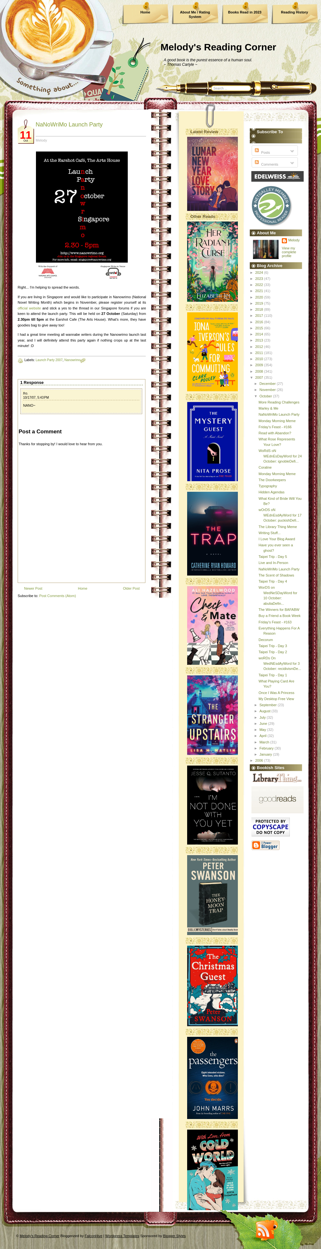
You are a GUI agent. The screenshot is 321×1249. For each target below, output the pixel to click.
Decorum (265, 640)
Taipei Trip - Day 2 (272, 652)
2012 (259, 347)
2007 (259, 377)
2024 (259, 272)
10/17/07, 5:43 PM (36, 397)
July (263, 717)
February (266, 748)
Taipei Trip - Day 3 (272, 646)
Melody (293, 240)
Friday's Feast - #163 (274, 622)
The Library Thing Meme (277, 527)
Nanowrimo (73, 360)
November (268, 390)
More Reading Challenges (278, 402)
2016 (259, 322)
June (263, 723)
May (263, 730)
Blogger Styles (174, 1236)
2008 (259, 371)
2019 (259, 303)
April (263, 736)
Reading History (294, 12)
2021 (259, 291)
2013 (259, 340)
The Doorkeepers (272, 480)
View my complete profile (289, 252)
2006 (259, 760)
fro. (25, 393)
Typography (267, 486)
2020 (259, 297)
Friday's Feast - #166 (274, 427)
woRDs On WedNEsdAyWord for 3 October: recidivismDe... (279, 663)
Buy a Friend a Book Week (279, 616)
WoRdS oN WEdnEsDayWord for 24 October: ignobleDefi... (280, 456)
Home (145, 12)
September (268, 705)
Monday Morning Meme (277, 421)
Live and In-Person (273, 563)
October (266, 396)
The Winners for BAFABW (278, 609)
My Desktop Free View (276, 699)
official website (29, 308)
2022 (259, 285)
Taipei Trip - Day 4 (272, 581)
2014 (259, 334)
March (264, 742)
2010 (259, 359)
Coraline (265, 467)
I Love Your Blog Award (276, 539)
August (265, 711)
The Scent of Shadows (276, 575)
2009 (259, 365)
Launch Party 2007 (49, 360)
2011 (259, 353)
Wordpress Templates (122, 1236)
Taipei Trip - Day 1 (272, 675)
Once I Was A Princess (276, 693)
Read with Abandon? (274, 433)
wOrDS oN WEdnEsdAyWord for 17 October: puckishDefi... (279, 515)
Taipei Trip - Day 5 (272, 557)
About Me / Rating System (195, 14)
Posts (261, 152)
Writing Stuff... (269, 533)
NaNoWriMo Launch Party (69, 124)
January (266, 754)
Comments (265, 164)
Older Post (131, 588)
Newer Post (33, 588)
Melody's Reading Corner (218, 47)
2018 (259, 309)
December (268, 384)
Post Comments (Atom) (57, 596)
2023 (259, 279)
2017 (259, 315)
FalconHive (93, 1236)
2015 (259, 328)
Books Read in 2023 (245, 12)
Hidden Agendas (271, 492)
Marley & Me (268, 408)
